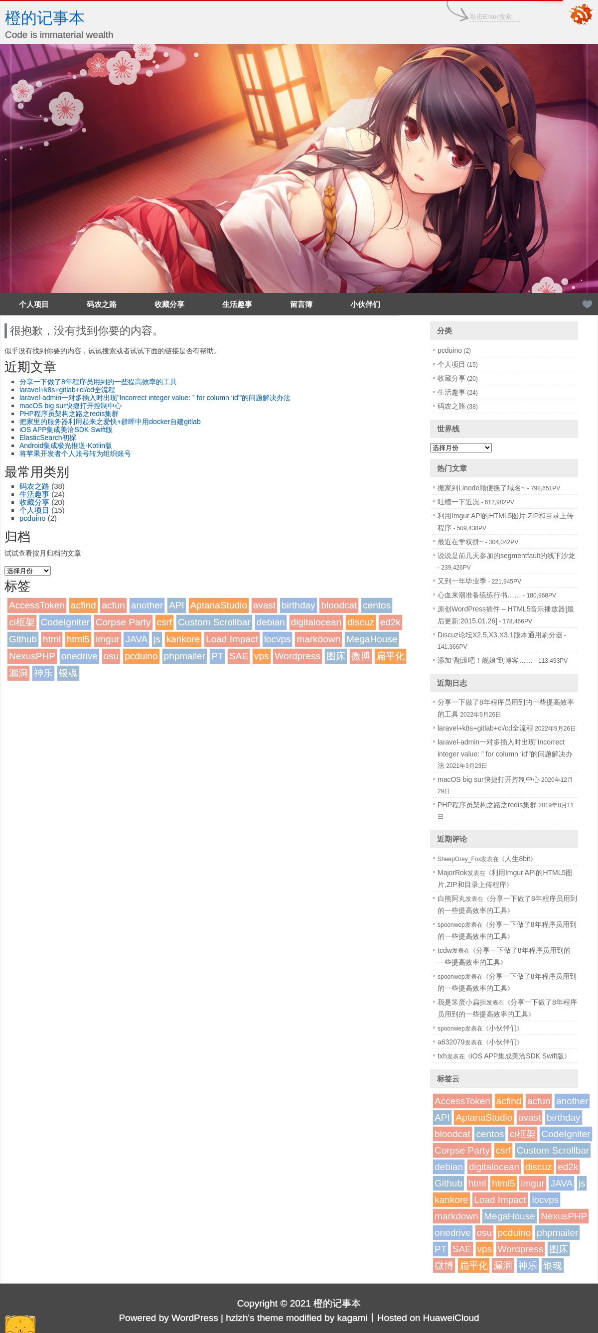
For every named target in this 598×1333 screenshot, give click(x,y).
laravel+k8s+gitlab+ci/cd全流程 (67, 390)
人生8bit (517, 859)
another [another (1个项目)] (147, 605)
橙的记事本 (45, 18)
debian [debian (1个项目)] (271, 622)
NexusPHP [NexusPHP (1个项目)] (32, 656)
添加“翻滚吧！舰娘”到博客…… (485, 660)
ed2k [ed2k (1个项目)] (390, 622)
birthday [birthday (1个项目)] (298, 605)
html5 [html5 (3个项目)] (78, 639)
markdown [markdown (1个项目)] (318, 639)
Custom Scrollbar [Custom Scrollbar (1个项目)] (214, 622)
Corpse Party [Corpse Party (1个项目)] (123, 622)
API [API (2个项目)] (176, 605)
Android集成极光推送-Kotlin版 (65, 445)
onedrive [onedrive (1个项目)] (79, 656)
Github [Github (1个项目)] (23, 639)
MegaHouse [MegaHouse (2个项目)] (371, 639)
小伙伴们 (365, 304)
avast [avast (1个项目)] (264, 605)
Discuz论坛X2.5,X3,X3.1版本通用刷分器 (500, 635)
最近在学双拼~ (460, 542)
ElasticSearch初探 (47, 438)
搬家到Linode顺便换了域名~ (481, 488)
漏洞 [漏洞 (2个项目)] (18, 673)
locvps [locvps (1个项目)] (277, 639)
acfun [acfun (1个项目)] (113, 605)
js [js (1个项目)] (156, 639)
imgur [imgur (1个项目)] (108, 639)
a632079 (451, 1042)
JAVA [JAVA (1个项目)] (136, 639)
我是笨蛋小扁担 (462, 1002)
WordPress (194, 1318)
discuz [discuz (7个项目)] (360, 622)
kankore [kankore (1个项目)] (183, 639)
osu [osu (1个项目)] (111, 656)
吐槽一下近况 (458, 502)
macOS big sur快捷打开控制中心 (70, 406)
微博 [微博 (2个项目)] (360, 656)
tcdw (445, 950)
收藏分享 (169, 304)
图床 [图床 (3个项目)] (335, 656)
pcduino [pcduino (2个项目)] (141, 656)
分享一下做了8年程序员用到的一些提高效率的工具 (98, 382)
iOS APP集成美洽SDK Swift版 (66, 430)
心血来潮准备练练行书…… (479, 595)
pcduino (32, 518)
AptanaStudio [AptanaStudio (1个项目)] (218, 605)
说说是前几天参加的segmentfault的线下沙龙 (506, 556)
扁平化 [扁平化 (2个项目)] (390, 656)
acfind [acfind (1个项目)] (83, 605)
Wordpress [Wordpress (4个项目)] (297, 656)
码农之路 (102, 304)
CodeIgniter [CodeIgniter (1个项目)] (65, 622)
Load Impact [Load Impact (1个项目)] (232, 639)
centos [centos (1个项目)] (377, 605)
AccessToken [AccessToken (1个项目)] (37, 605)
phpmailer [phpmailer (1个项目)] (184, 656)
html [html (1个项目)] (52, 639)
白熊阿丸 (451, 898)
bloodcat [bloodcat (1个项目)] (339, 605)
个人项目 (34, 304)
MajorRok (452, 873)
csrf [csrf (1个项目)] (164, 622)
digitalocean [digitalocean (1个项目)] (316, 622)
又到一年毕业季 (462, 581)
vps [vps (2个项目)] (261, 656)
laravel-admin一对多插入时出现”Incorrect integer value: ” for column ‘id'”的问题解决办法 (155, 398)
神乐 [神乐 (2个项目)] (43, 673)
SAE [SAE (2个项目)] (238, 656)
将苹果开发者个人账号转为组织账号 (75, 453)
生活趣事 (237, 304)
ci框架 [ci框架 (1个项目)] (22, 622)
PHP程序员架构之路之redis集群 (69, 414)
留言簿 (301, 304)
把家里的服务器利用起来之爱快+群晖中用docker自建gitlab (110, 422)
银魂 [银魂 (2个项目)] (68, 673)
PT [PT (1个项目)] (217, 656)
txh (442, 1056)
